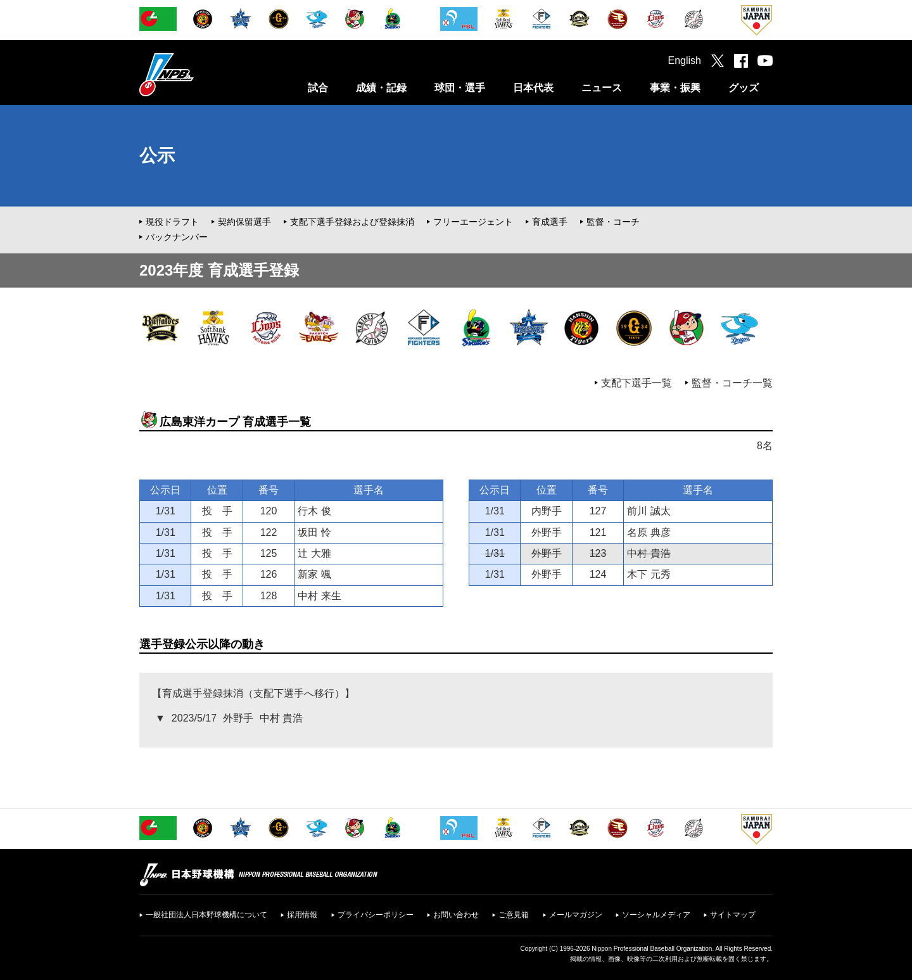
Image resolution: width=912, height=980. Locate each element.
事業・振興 (675, 87)
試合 (318, 87)
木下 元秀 (648, 574)
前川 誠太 (648, 511)
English (684, 60)
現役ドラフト (172, 222)
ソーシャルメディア (656, 914)
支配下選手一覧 (636, 383)
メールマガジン (575, 914)
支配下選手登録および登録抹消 (352, 222)
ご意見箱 (513, 914)
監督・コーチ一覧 (732, 383)
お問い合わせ (456, 914)
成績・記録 (381, 87)
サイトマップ (733, 914)
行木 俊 (314, 511)
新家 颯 (314, 574)
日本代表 (533, 87)
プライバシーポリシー (376, 914)
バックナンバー (177, 237)
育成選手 (549, 222)
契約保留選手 (244, 222)
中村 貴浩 (648, 553)
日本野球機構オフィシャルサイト (198, 74)
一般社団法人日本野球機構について (206, 914)
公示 (157, 155)
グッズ (743, 87)
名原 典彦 (648, 532)
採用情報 (302, 914)
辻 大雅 (314, 553)
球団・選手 (459, 87)
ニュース (601, 87)
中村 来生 (319, 595)
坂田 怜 (314, 532)
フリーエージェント (473, 222)
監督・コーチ (613, 222)
